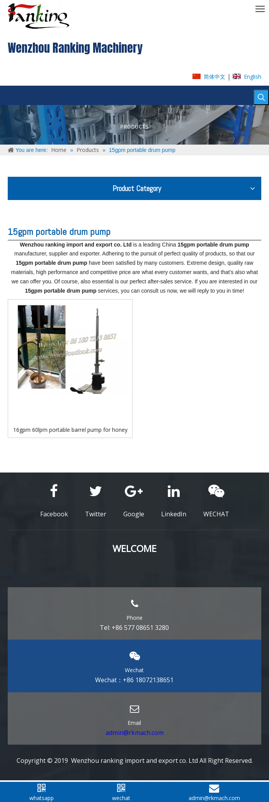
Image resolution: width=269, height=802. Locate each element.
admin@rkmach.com (134, 732)
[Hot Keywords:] (261, 97)
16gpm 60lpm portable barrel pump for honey (70, 429)
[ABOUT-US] (134, 125)
